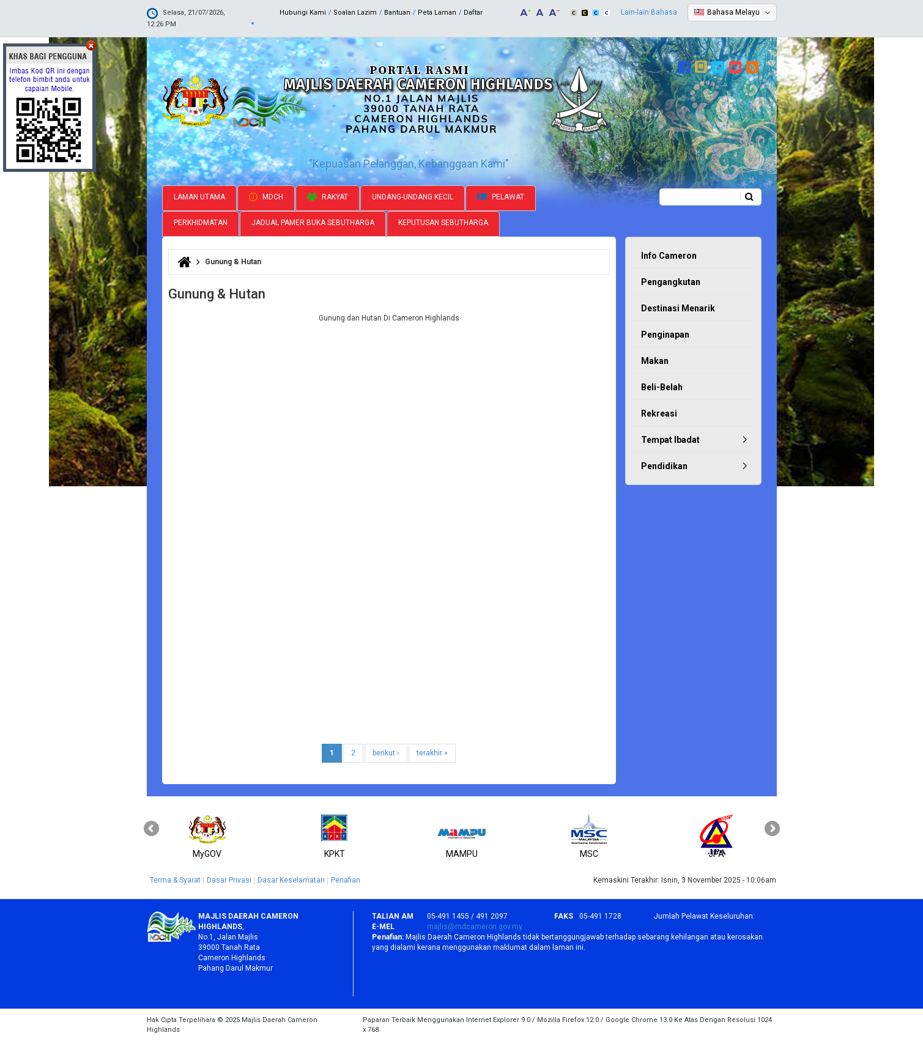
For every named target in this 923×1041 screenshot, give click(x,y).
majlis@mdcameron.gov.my (474, 926)
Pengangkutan (670, 282)
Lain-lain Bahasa (649, 12)
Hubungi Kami (303, 13)
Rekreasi (659, 413)
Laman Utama (199, 197)
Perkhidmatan (201, 222)
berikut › (386, 753)
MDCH (266, 197)
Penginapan (665, 334)
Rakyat (327, 197)
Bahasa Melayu (733, 12)
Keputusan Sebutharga (443, 222)
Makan (655, 361)
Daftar (473, 13)
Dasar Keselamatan (291, 880)
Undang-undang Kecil (412, 197)
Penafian (345, 880)
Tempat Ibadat (670, 440)
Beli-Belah (662, 387)
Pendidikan (664, 466)
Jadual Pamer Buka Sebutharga (312, 222)
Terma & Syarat (175, 880)
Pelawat (500, 197)
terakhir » (432, 753)
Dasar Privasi (229, 880)
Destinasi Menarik (678, 308)
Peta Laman (437, 13)
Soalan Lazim (355, 13)
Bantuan (397, 13)
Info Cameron (669, 256)
